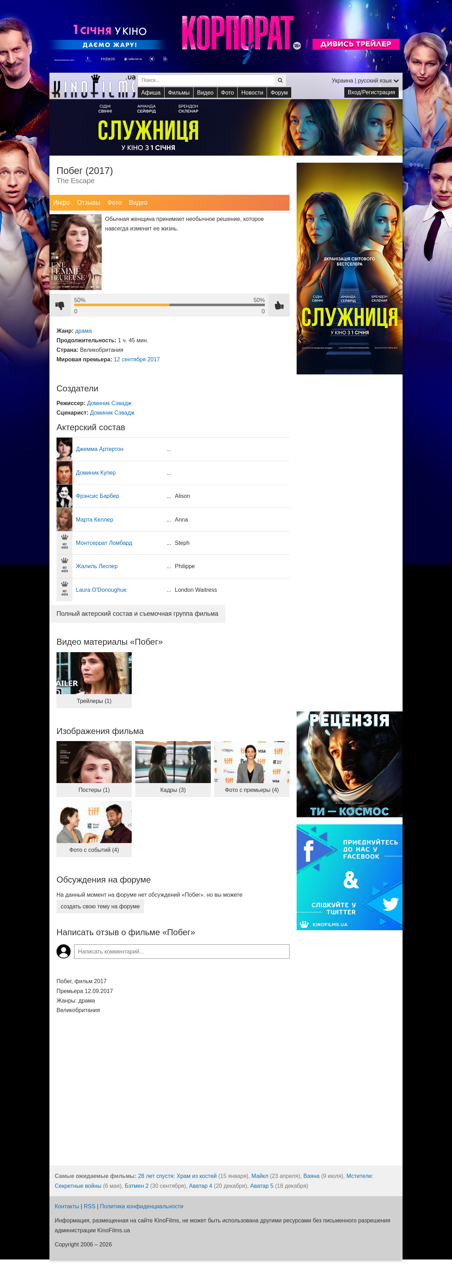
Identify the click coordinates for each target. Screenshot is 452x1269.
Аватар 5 (261, 1186)
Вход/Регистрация (371, 92)
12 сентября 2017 (137, 359)
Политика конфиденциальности (141, 1206)
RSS (89, 1206)
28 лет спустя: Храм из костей (177, 1176)
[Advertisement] (350, 596)
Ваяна (311, 1176)
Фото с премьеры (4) (252, 790)
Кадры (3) (173, 790)
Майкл (259, 1176)
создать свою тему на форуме (100, 906)
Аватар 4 (200, 1186)
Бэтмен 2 (137, 1186)
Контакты (67, 1206)
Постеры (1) (94, 790)
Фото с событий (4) (94, 850)
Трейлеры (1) (94, 701)
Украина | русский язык (365, 81)
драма (83, 331)
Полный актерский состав (137, 613)
